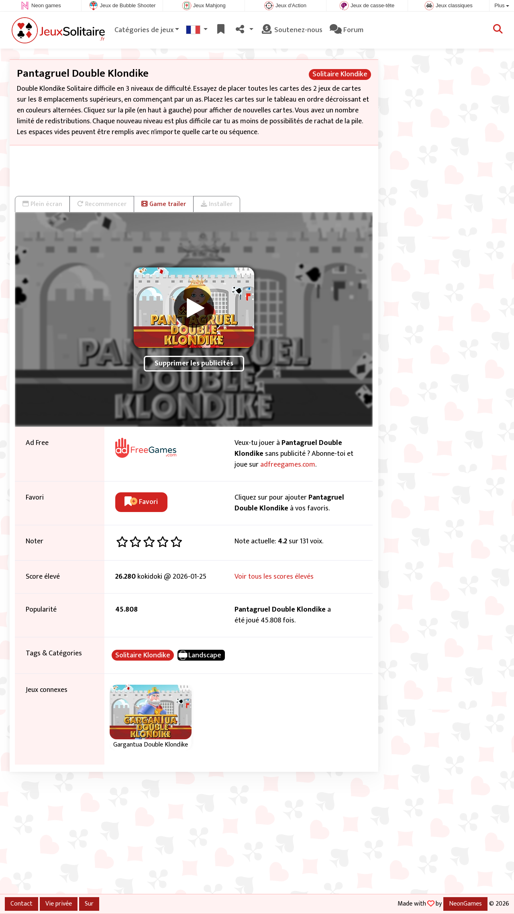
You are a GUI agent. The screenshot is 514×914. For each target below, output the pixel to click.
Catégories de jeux (143, 30)
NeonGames (465, 903)
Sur (89, 903)
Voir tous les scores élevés (274, 577)
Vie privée (58, 903)
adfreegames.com (287, 465)
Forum (346, 30)
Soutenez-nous (291, 30)
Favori (141, 502)
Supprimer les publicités (194, 363)
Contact (21, 903)
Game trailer (163, 204)
